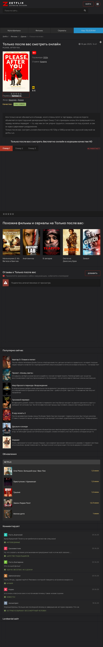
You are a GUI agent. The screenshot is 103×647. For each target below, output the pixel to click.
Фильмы (39, 30)
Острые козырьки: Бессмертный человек (25, 611)
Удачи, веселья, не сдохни (18, 570)
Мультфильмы (14, 30)
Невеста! (9, 597)
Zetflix (5, 36)
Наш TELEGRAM (88, 30)
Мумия (8, 583)
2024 (45, 57)
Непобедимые (12, 542)
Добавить (93, 273)
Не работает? (93, 148)
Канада (43, 61)
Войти (88, 4)
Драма (23, 36)
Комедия (13, 100)
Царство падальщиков (16, 556)
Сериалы (62, 30)
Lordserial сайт (11, 618)
